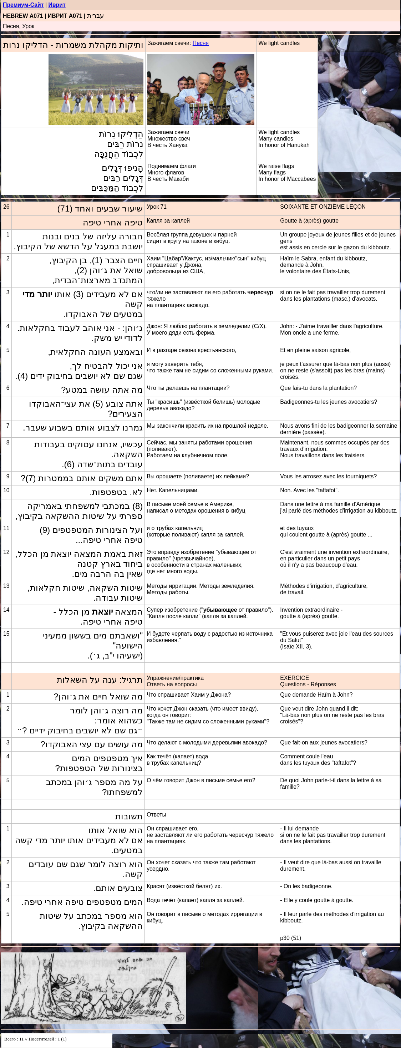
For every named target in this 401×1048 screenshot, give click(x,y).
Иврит (56, 5)
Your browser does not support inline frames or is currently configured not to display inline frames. (56, 1040)
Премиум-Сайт (23, 5)
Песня (201, 43)
